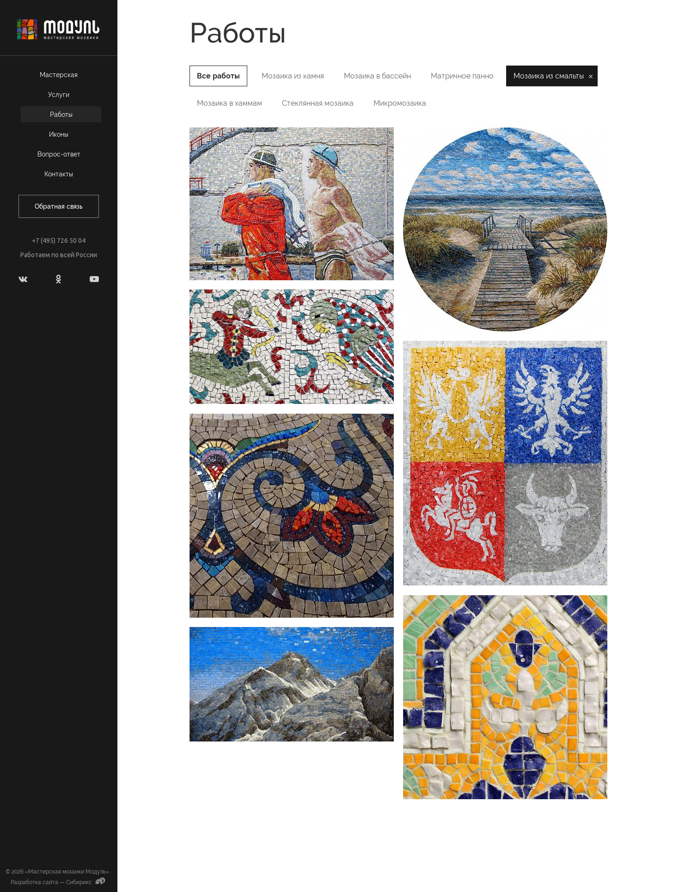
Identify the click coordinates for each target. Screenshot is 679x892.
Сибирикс (86, 882)
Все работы (218, 76)
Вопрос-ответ (58, 154)
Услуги (58, 94)
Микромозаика (399, 103)
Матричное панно (462, 76)
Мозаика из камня (293, 76)
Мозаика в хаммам (229, 103)
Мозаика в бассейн (377, 76)
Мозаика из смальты (549, 76)
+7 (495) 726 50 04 (59, 240)
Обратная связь (59, 206)
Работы (61, 114)
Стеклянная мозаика (318, 103)
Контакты (58, 174)
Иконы (58, 134)
